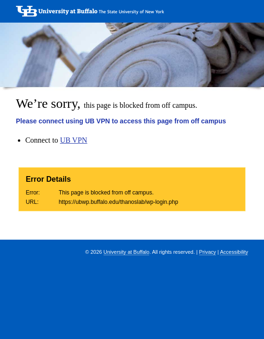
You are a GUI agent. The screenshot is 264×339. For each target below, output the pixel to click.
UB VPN (73, 140)
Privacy (207, 252)
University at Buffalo (127, 252)
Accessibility (234, 252)
